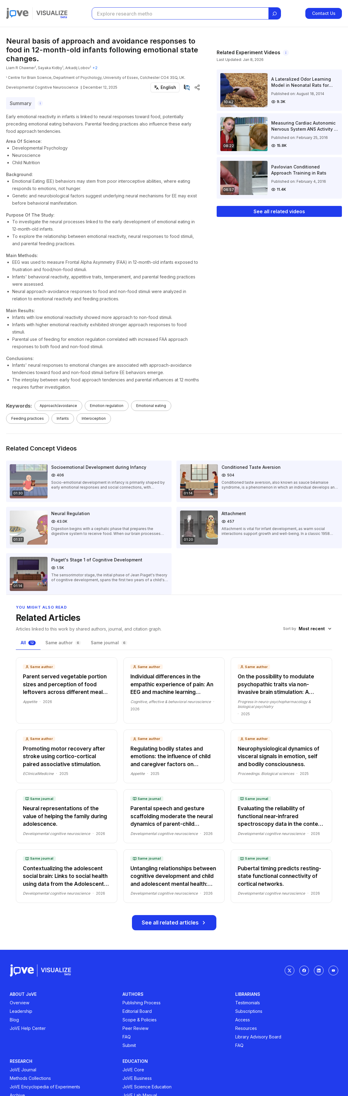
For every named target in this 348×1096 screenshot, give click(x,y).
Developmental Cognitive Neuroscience (42, 87)
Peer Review (135, 1028)
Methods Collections (30, 1078)
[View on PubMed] (187, 87)
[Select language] (165, 87)
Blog (14, 1019)
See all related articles (174, 923)
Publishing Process (142, 1002)
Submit (129, 1045)
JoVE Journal (23, 1069)
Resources (246, 1028)
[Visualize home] (51, 13)
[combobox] (315, 628)
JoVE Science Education (147, 1086)
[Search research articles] (179, 14)
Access (242, 1019)
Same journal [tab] (109, 642)
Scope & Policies (140, 1019)
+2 (95, 67)
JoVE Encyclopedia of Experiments (45, 1086)
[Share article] (197, 87)
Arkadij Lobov (77, 67)
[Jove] (17, 13)
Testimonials (247, 1002)
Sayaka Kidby (50, 67)
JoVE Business (137, 1078)
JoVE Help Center (28, 1028)
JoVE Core (133, 1069)
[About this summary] (40, 103)
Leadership (21, 1011)
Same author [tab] (63, 642)
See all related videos (279, 211)
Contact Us (324, 13)
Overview (19, 1002)
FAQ (127, 1036)
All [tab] (28, 642)
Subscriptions (248, 1011)
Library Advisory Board (258, 1036)
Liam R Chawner (20, 67)
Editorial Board (137, 1011)
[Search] (274, 14)
